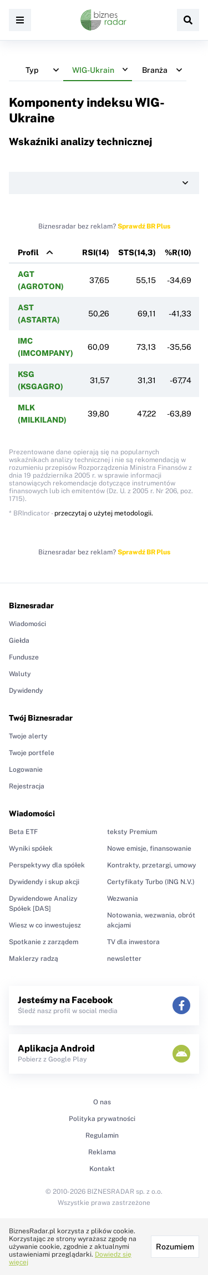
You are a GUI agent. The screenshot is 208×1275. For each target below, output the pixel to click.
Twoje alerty (28, 736)
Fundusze (24, 657)
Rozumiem (175, 1246)
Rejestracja (26, 786)
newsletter (124, 959)
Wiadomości (27, 624)
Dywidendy (26, 690)
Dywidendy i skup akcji (44, 882)
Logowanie (26, 769)
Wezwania (122, 898)
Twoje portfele (31, 753)
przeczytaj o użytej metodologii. (103, 513)
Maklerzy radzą (33, 959)
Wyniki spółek (31, 848)
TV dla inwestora (133, 942)
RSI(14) (95, 252)
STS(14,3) (137, 252)
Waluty (20, 674)
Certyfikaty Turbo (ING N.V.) (151, 882)
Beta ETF (23, 832)
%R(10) (178, 252)
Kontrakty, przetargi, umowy (151, 865)
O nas (102, 1102)
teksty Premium (132, 832)
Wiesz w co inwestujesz (45, 925)
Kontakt (102, 1169)
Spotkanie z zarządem (43, 942)
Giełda (19, 640)
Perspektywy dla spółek (47, 865)
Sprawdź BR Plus (144, 226)
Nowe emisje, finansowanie (149, 848)
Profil (28, 252)
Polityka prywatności (102, 1119)
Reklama (102, 1152)
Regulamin (102, 1135)
